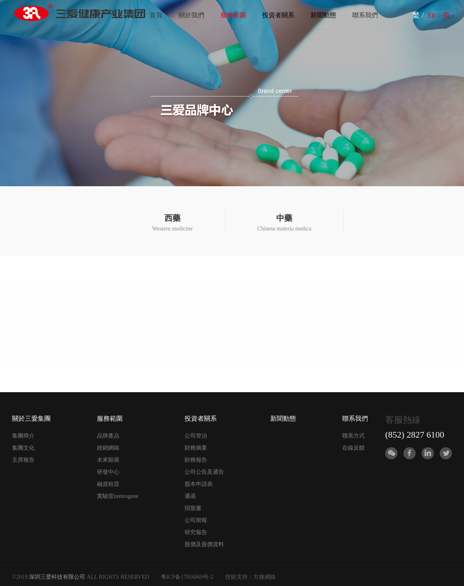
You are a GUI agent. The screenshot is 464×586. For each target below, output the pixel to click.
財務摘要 (196, 448)
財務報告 (196, 460)
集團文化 (23, 448)
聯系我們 (365, 15)
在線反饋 (353, 448)
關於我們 (191, 15)
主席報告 (23, 460)
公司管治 (196, 436)
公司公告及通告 (204, 472)
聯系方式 (353, 436)
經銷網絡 (108, 448)
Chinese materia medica (284, 223)
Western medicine (172, 223)
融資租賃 (108, 484)
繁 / (419, 15)
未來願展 (108, 460)
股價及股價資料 (204, 544)
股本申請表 (199, 484)
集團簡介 (23, 436)
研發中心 (108, 472)
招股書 (193, 508)
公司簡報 (196, 520)
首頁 (156, 15)
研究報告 (196, 532)
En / (434, 15)
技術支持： (239, 577)
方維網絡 (264, 577)
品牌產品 (108, 436)
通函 (190, 496)
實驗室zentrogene (117, 496)
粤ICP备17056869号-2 (187, 577)
